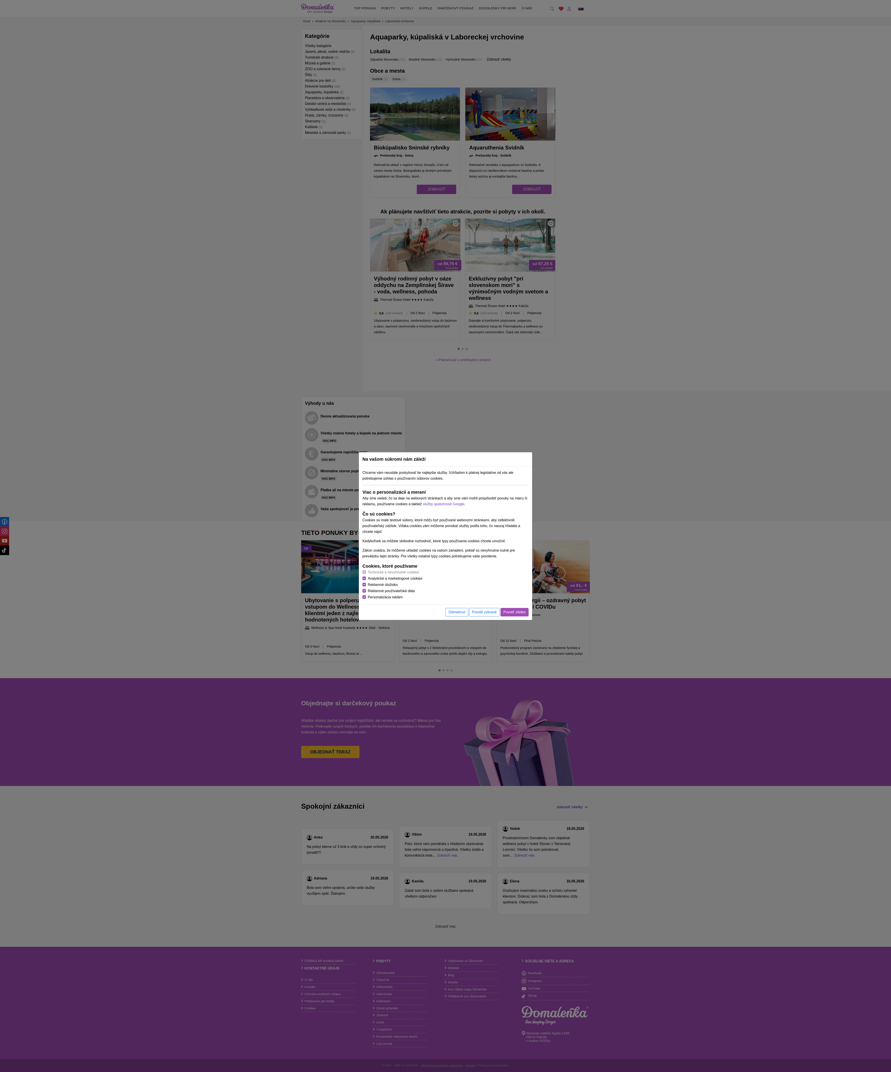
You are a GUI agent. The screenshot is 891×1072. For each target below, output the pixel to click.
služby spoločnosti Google (443, 504)
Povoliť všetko (514, 612)
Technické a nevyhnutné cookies (393, 572)
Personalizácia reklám (385, 597)
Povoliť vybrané (484, 612)
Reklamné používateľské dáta (391, 591)
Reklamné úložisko (383, 585)
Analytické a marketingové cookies (395, 578)
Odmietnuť (456, 612)
